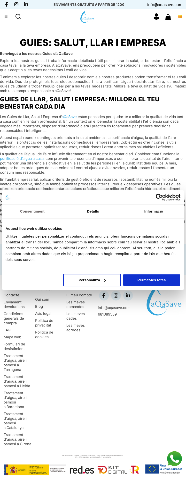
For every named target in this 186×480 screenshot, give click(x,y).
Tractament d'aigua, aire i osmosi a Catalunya (15, 420)
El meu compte (79, 295)
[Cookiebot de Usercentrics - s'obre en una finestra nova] (159, 197)
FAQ (7, 330)
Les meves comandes (75, 304)
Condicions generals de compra (14, 318)
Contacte (11, 295)
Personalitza (92, 280)
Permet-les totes (152, 280)
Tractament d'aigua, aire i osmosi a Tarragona (15, 362)
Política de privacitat (44, 322)
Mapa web (12, 337)
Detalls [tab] (93, 211)
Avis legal (43, 313)
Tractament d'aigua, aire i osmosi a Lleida (17, 381)
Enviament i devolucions (14, 304)
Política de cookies (44, 334)
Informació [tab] (153, 211)
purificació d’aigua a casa (22, 158)
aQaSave (69, 116)
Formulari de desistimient (14, 346)
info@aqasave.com (164, 4)
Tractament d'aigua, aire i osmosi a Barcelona (15, 400)
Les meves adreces (75, 327)
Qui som (42, 299)
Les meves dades (75, 316)
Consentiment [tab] (32, 211)
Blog (39, 306)
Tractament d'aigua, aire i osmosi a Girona (17, 439)
